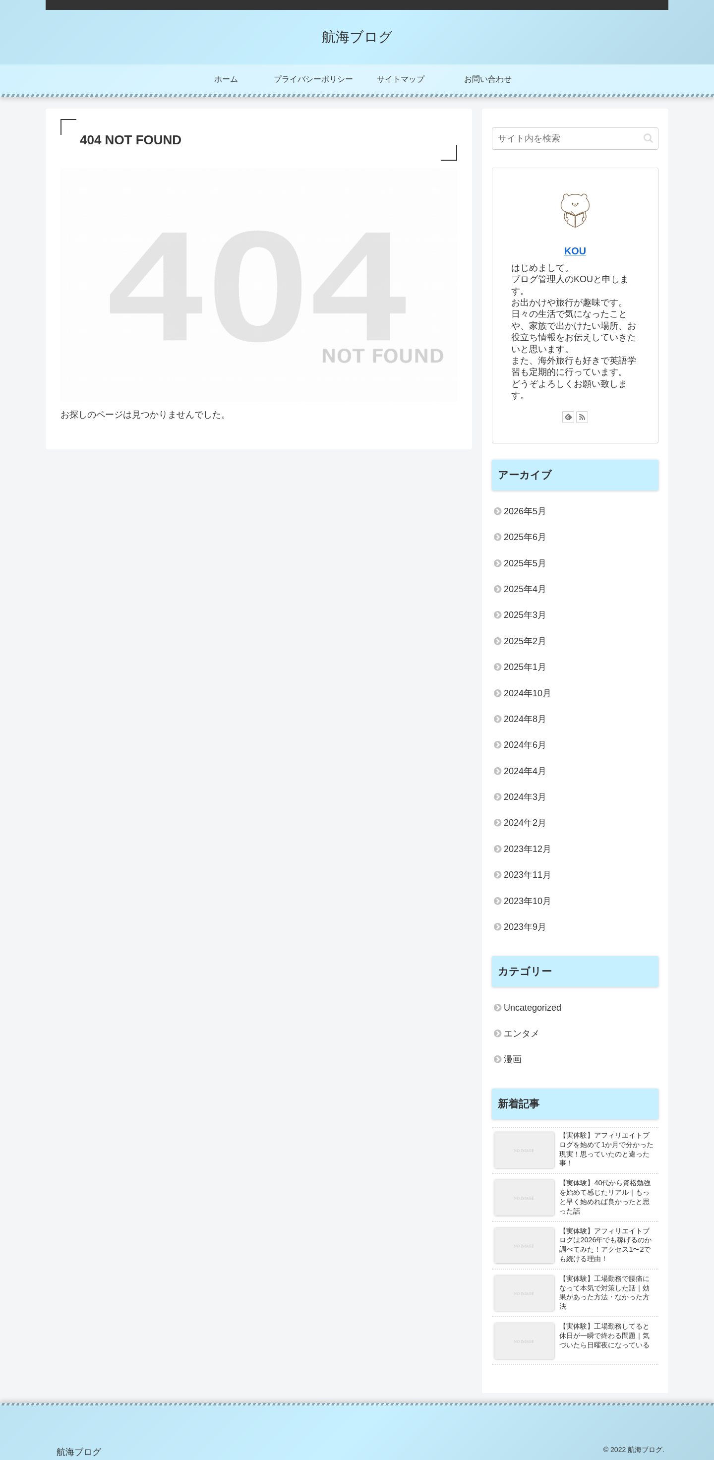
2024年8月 (525, 719)
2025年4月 (525, 589)
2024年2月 (525, 823)
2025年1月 (525, 667)
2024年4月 (525, 771)
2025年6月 (525, 537)
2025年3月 (525, 615)
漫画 (513, 1059)
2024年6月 (525, 745)
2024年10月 (527, 693)
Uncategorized (532, 1008)
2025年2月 (525, 641)
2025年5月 (525, 563)
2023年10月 (527, 901)
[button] (648, 138)
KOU (575, 250)
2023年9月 (525, 927)
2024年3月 (525, 797)
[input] (575, 138)
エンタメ (521, 1033)
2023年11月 (527, 875)
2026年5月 (525, 511)
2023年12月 (527, 849)
